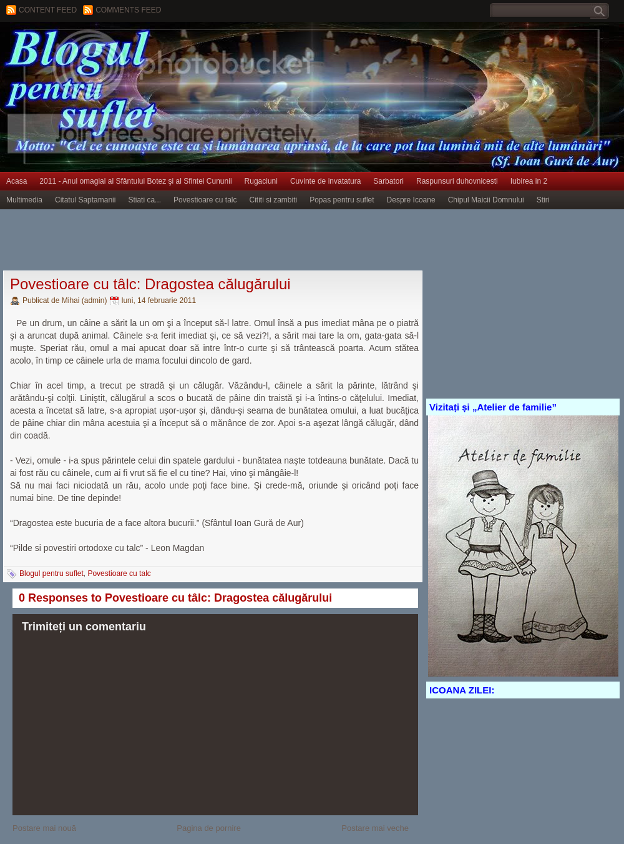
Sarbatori (388, 181)
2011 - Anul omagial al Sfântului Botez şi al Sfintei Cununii (135, 181)
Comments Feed (128, 10)
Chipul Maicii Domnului (486, 200)
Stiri (543, 200)
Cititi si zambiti (274, 200)
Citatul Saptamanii (85, 200)
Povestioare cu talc (204, 200)
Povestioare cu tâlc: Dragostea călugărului (150, 284)
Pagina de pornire (209, 828)
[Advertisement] (227, 240)
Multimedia (24, 200)
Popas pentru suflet (342, 200)
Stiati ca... (144, 200)
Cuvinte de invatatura (325, 181)
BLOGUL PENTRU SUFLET (140, 46)
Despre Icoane (411, 200)
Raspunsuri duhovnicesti (457, 181)
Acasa (16, 181)
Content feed (48, 10)
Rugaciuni (261, 181)
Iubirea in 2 (528, 181)
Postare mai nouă (44, 828)
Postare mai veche (375, 828)
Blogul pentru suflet (51, 573)
